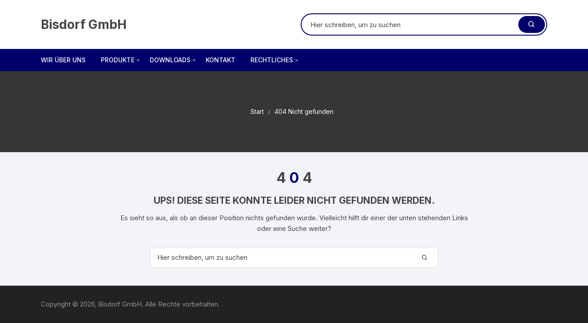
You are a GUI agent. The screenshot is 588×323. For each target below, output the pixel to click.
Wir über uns (63, 60)
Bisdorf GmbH (84, 24)
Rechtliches (275, 60)
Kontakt (220, 60)
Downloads (173, 60)
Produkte (121, 60)
